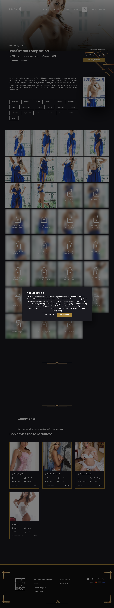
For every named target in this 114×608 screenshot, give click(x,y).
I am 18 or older (65, 315)
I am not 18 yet (48, 315)
